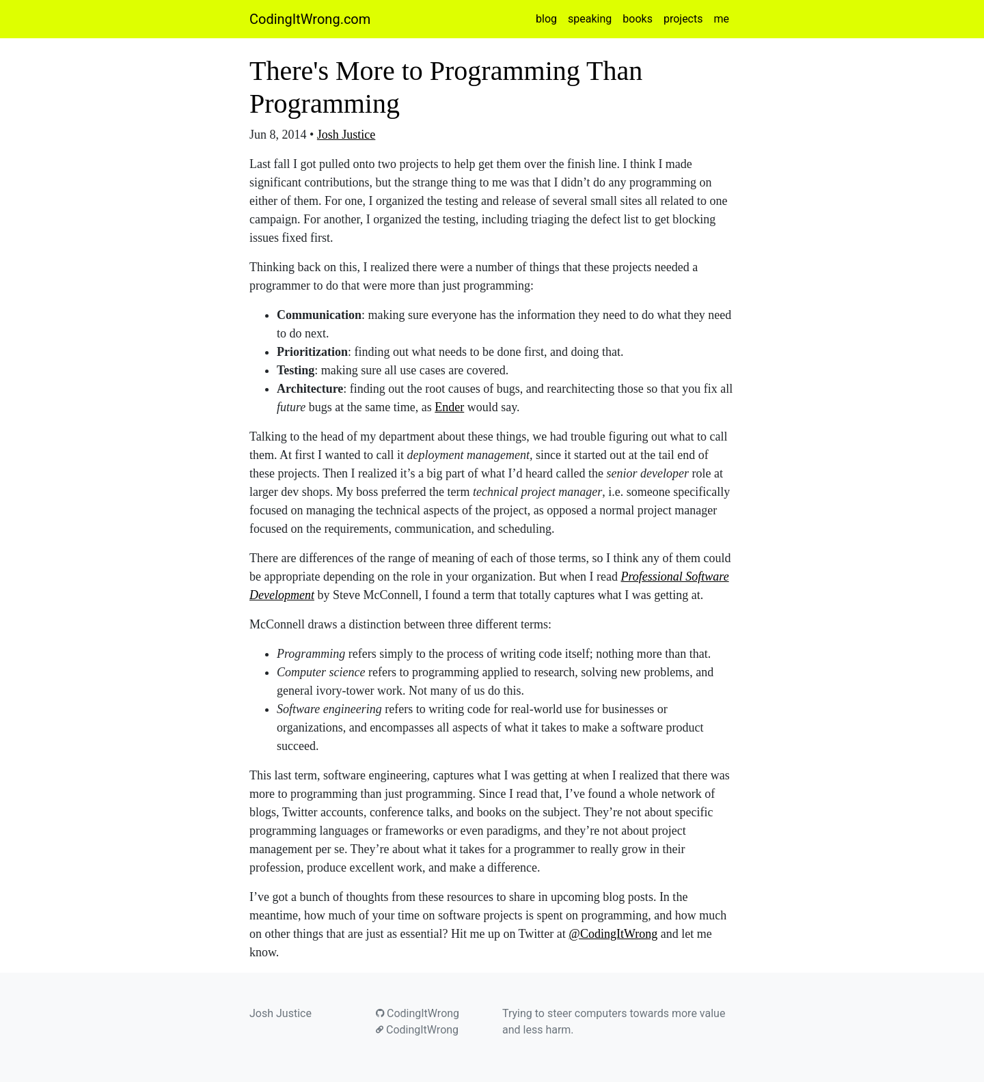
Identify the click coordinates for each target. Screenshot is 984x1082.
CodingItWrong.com (309, 19)
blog (546, 18)
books (638, 18)
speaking (590, 18)
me (721, 18)
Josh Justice (346, 134)
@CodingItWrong (613, 934)
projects (683, 18)
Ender (449, 407)
